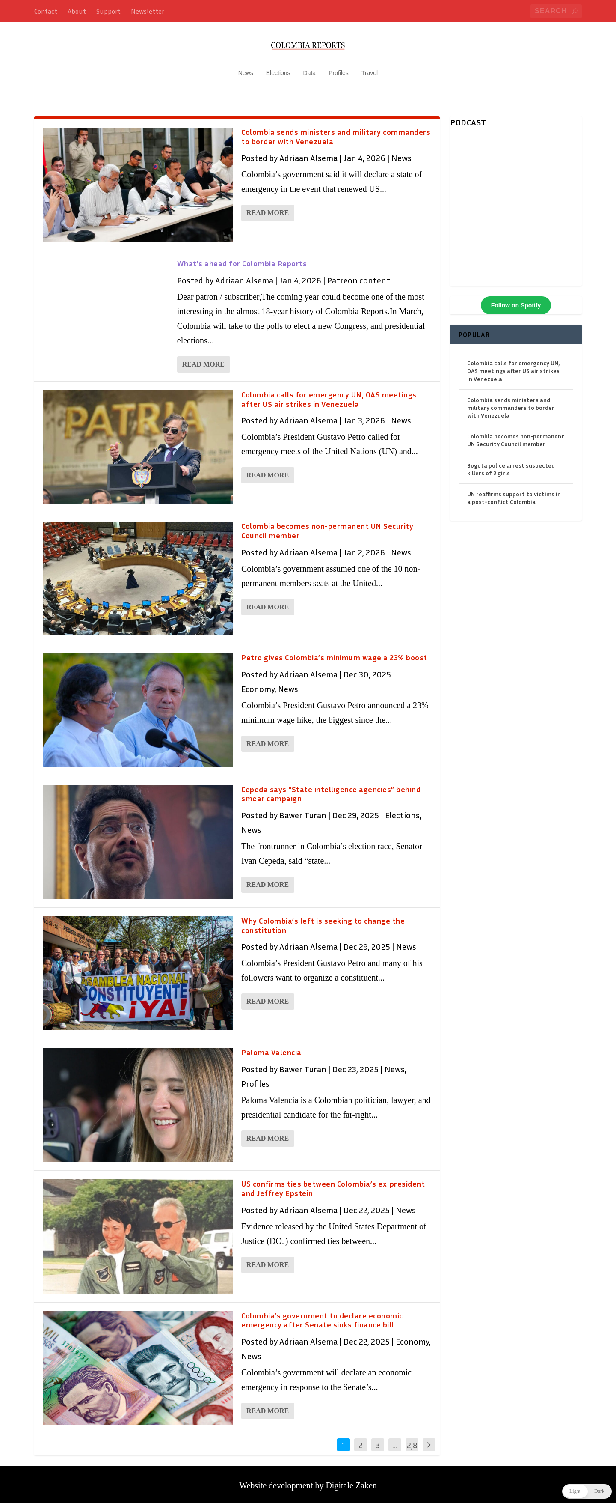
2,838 (412, 1446)
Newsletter (147, 11)
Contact (45, 11)
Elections (278, 68)
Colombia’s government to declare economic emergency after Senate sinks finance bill (322, 1315)
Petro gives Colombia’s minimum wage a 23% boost (334, 653)
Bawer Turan (302, 810)
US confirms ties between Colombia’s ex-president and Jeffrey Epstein (333, 1184)
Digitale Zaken (351, 1481)
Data (309, 68)
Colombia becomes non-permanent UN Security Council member (327, 526)
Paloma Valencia (271, 1048)
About (77, 11)
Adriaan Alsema (308, 154)
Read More (267, 208)
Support (108, 11)
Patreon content (358, 276)
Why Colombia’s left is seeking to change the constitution (323, 921)
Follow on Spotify (516, 301)
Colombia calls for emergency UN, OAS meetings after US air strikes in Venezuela (329, 394)
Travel (369, 68)
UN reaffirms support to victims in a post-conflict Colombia (514, 493)
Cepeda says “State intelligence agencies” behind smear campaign (331, 789)
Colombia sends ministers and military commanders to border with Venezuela (335, 132)
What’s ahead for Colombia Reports (242, 259)
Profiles (339, 68)
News (245, 68)
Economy (258, 684)
